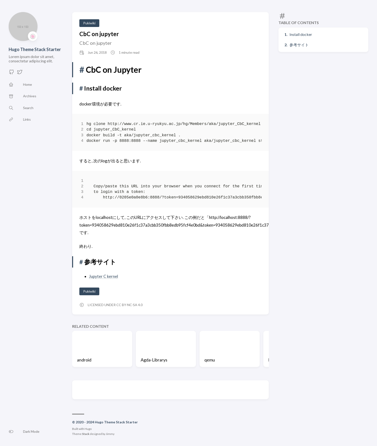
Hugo (88, 429)
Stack (85, 434)
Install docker (300, 34)
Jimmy (110, 434)
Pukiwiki (89, 23)
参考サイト (299, 44)
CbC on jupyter (99, 33)
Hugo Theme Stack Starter (35, 49)
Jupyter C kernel (103, 276)
